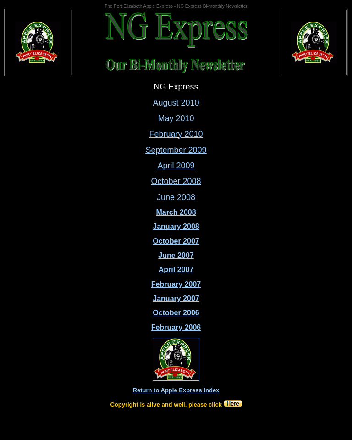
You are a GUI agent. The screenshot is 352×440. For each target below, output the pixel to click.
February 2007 (176, 284)
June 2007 (175, 255)
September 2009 (175, 150)
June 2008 (176, 197)
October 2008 (176, 181)
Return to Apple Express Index (176, 390)
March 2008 (176, 212)
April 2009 (175, 165)
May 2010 (176, 118)
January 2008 (176, 226)
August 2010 (176, 102)
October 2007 (176, 241)
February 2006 (176, 327)
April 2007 (176, 269)
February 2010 (176, 134)
